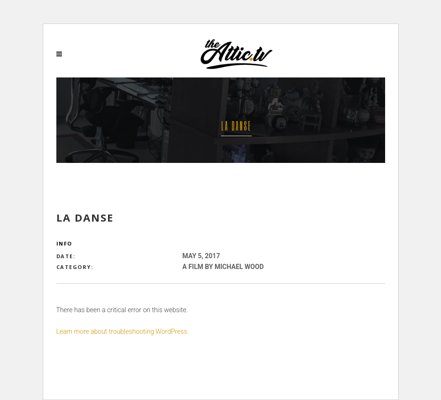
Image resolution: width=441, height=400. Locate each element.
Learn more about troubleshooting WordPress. (122, 331)
